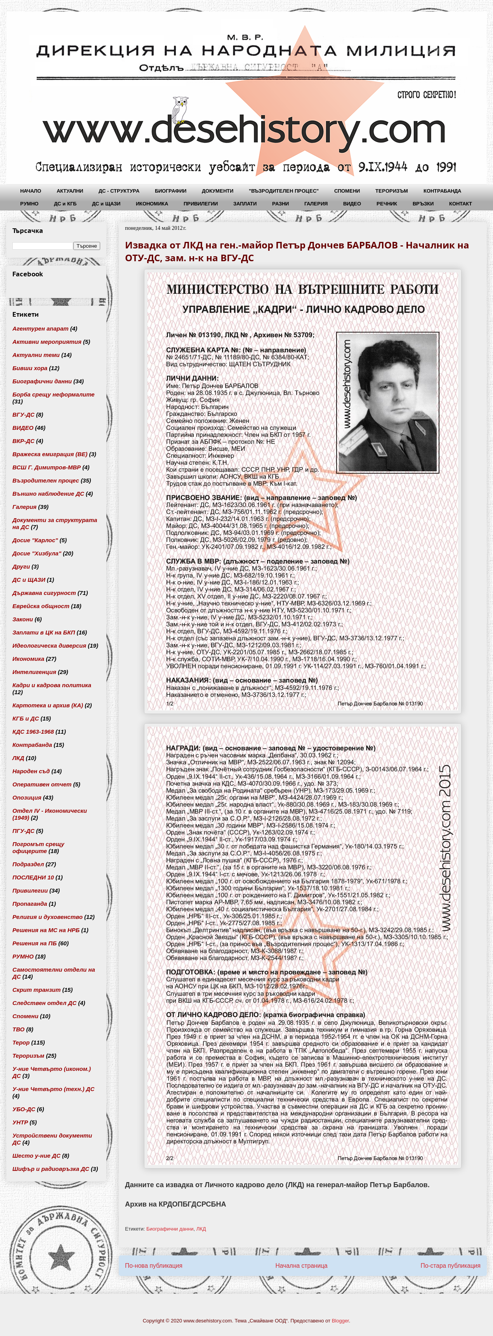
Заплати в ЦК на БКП (43, 632)
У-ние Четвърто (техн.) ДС (53, 1089)
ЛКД (201, 1229)
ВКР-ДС (23, 441)
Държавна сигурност (44, 593)
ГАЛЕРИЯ (316, 204)
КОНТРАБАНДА (442, 191)
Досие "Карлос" (35, 540)
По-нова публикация (153, 1265)
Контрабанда (32, 744)
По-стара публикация (450, 1265)
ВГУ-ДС (23, 414)
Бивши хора (29, 368)
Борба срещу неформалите (53, 394)
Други (21, 566)
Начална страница (301, 1265)
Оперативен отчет (41, 784)
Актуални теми (36, 355)
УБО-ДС (23, 1109)
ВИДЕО (352, 204)
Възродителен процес (45, 480)
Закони (22, 619)
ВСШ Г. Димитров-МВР (46, 467)
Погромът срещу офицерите (38, 847)
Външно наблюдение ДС (48, 493)
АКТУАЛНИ (70, 191)
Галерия (24, 506)
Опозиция (27, 797)
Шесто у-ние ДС (36, 1155)
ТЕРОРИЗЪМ (391, 191)
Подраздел (28, 864)
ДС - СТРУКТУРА (119, 191)
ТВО (18, 1029)
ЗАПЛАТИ (245, 204)
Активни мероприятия (47, 341)
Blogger (340, 1321)
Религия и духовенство (47, 917)
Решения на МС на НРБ (46, 930)
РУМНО (29, 204)
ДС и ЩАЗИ (106, 204)
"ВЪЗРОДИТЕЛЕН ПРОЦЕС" (284, 191)
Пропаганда (29, 903)
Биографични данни (169, 1229)
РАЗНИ (280, 204)
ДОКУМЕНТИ (217, 191)
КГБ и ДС (25, 718)
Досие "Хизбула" (36, 553)
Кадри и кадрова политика (51, 685)
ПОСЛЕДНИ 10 (33, 877)
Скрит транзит (36, 989)
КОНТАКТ (460, 204)
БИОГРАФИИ (170, 191)
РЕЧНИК (387, 204)
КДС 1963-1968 (33, 731)
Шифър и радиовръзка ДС (50, 1168)
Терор (21, 1042)
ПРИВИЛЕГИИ (201, 204)
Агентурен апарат (40, 328)
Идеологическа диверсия (49, 645)
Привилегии (30, 890)
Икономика (28, 658)
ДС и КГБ (65, 204)
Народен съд (31, 771)
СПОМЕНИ (347, 191)
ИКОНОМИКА (152, 204)
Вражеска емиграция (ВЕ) (49, 454)
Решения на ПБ (34, 943)
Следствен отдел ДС (44, 1003)
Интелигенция (34, 672)
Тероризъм (28, 1055)
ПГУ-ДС (23, 830)
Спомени (25, 1016)
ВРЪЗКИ (423, 204)
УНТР (20, 1122)
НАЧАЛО (30, 191)
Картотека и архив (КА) (47, 705)
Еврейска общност (40, 606)
